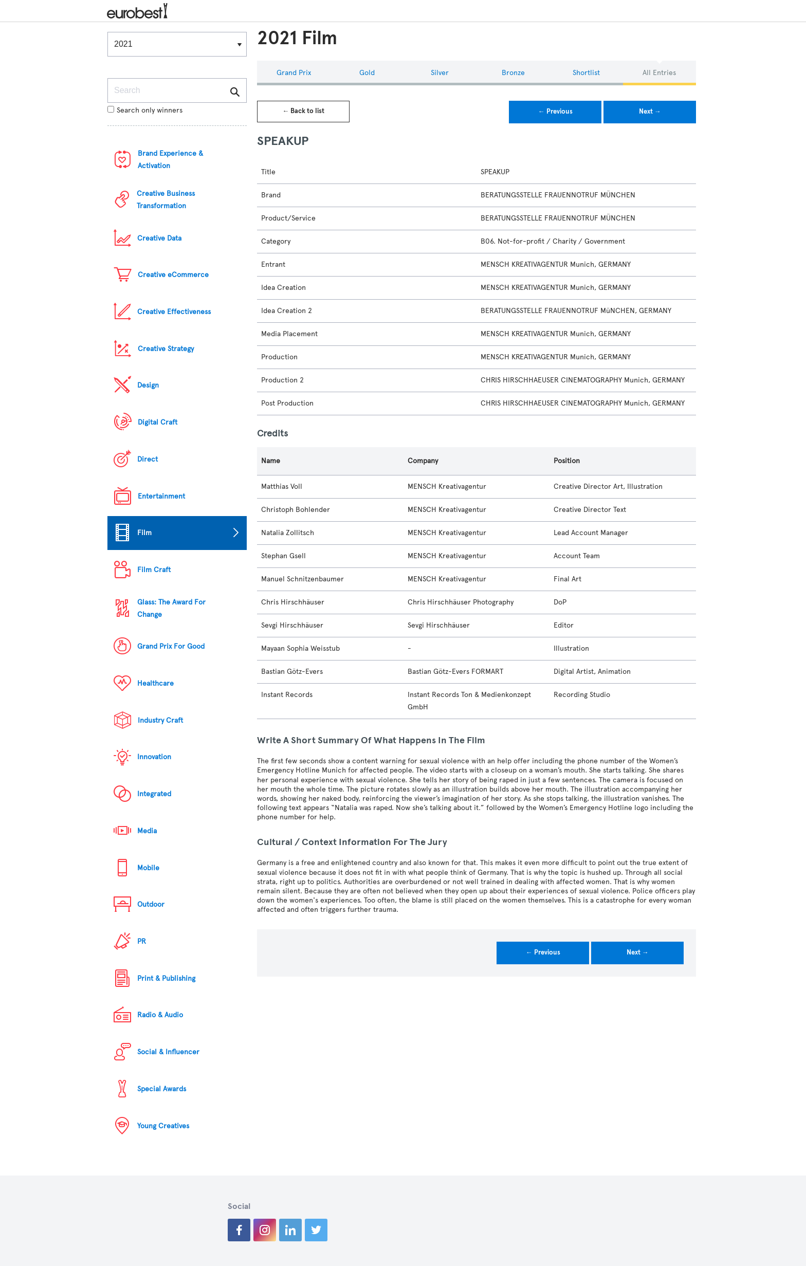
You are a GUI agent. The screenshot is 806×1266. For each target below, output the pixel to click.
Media (147, 831)
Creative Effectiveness (174, 311)
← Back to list (303, 111)
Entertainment (161, 496)
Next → (650, 111)
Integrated (154, 794)
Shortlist (586, 72)
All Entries (659, 72)
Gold (367, 72)
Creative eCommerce (173, 274)
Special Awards (161, 1089)
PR (141, 941)
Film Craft (154, 569)
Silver (440, 72)
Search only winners (144, 110)
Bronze (513, 72)
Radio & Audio (160, 1015)
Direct (147, 459)
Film (144, 532)
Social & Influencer (168, 1052)
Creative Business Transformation (166, 199)
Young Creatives (163, 1126)
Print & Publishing (166, 978)
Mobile (148, 868)
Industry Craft (160, 720)
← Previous (555, 111)
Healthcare (155, 683)
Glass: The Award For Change (171, 608)
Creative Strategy (166, 348)
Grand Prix (294, 72)
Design (148, 385)
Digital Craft (157, 422)
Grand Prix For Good (171, 646)
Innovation (154, 757)
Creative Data (159, 238)
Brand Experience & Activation (170, 159)
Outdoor (150, 904)
